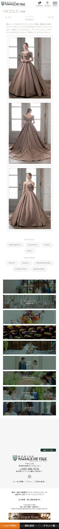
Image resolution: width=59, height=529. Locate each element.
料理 (29, 317)
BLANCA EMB (39, 269)
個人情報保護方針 (33, 500)
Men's (29, 251)
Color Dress (32, 244)
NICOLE (12, 263)
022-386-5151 (29, 468)
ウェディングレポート (29, 393)
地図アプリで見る (48, 450)
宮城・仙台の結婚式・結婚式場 (28, 507)
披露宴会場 (29, 302)
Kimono (47, 244)
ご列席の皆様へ (40, 481)
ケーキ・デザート (29, 332)
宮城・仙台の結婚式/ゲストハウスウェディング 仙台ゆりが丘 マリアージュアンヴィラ (29, 493)
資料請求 (29, 525)
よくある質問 (18, 481)
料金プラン (29, 363)
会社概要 (22, 500)
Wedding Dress (15, 244)
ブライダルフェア (29, 408)
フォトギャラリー (29, 378)
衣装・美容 (29, 347)
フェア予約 (10, 525)
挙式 (29, 286)
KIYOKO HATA (20, 269)
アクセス (28, 481)
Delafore (25, 263)
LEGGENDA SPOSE (43, 263)
